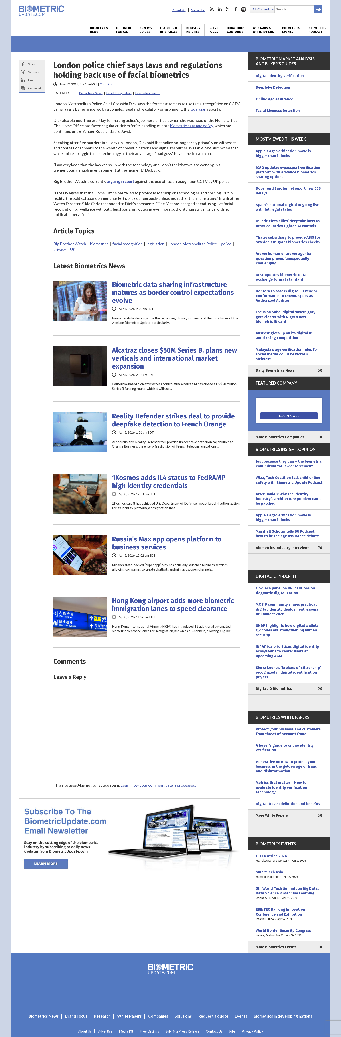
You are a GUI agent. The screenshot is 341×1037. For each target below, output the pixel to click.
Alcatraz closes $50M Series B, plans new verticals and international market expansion (174, 358)
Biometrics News (99, 30)
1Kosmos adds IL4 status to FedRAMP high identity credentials (168, 482)
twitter (228, 9)
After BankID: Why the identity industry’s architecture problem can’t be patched (288, 499)
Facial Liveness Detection (278, 110)
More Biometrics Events (276, 947)
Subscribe (198, 10)
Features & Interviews (168, 30)
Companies (158, 1016)
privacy (59, 249)
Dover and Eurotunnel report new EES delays (288, 190)
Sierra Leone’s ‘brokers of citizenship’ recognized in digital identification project (288, 672)
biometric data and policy (191, 125)
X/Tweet (33, 72)
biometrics (99, 243)
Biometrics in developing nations (283, 1016)
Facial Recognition (119, 93)
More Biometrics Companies (280, 437)
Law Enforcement (147, 93)
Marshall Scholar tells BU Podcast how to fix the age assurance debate (287, 533)
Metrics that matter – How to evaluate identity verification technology (281, 787)
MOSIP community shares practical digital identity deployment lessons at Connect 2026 (287, 609)
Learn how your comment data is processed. (158, 785)
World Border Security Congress (289, 933)
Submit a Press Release (182, 1031)
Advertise (105, 1031)
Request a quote (213, 1016)
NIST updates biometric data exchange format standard (281, 277)
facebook (236, 9)
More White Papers (272, 815)
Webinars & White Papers (263, 30)
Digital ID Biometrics (274, 688)
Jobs (232, 1031)
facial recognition (127, 243)
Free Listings (149, 1031)
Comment (34, 88)
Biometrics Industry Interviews (282, 547)
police (226, 243)
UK (72, 249)
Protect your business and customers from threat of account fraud (288, 731)
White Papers (129, 1016)
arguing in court (120, 181)
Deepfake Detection (273, 87)
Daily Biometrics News (275, 370)
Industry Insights (193, 30)
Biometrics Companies (236, 30)
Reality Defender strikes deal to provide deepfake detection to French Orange (173, 420)
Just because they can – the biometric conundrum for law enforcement (289, 463)
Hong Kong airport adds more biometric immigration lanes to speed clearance (173, 605)
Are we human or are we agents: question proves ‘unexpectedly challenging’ (283, 258)
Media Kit (126, 1031)
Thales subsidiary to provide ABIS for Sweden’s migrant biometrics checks (288, 239)
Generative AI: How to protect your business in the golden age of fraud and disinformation (286, 766)
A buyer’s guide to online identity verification (285, 747)
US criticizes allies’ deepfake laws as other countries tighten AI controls (288, 223)
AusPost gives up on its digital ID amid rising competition (284, 335)
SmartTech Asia (289, 874)
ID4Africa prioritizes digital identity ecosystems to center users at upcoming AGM (287, 651)
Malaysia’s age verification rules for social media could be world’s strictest (287, 354)
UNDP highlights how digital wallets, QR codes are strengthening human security (287, 630)
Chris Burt (107, 84)
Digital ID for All (123, 30)
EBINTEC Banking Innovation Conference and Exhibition (289, 914)
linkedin (220, 9)
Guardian (198, 109)
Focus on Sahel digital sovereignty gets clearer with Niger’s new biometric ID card (285, 317)
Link (30, 80)
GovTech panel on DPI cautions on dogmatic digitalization (285, 590)
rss (212, 9)
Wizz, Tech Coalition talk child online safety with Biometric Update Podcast (289, 480)
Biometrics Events (291, 30)
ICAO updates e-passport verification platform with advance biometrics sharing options (288, 172)
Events (241, 1016)
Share (31, 64)
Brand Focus (214, 30)
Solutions (183, 1016)
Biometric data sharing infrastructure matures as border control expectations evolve (173, 293)
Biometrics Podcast (317, 30)
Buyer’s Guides (145, 30)
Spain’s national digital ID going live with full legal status (287, 207)
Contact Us (214, 1031)
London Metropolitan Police (192, 243)
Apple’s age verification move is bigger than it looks (283, 153)
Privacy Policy (252, 1031)
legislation (155, 243)
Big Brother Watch (69, 243)
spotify (244, 9)
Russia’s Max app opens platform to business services (167, 543)
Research (102, 1016)
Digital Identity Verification (280, 75)
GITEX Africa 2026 (289, 858)
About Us (179, 10)
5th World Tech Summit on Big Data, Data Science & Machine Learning (289, 893)
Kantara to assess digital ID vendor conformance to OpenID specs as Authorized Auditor (286, 296)
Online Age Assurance (274, 99)
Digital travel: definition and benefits (288, 803)
